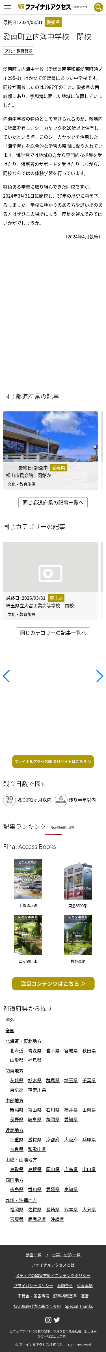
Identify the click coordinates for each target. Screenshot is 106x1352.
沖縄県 (57, 1219)
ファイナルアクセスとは (53, 1265)
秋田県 (89, 1050)
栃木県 (35, 1080)
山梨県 (89, 1109)
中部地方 (14, 1100)
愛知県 (71, 1119)
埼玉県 (71, 1080)
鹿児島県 (37, 1219)
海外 (9, 1019)
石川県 (53, 1109)
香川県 (35, 1189)
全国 (9, 1030)
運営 (85, 1295)
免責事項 (85, 1285)
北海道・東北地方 (23, 1040)
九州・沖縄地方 (21, 1200)
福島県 (35, 1059)
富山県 (35, 1109)
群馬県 (53, 1080)
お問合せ (65, 1285)
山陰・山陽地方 (21, 1159)
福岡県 (16, 1209)
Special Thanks (79, 1306)
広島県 (71, 1169)
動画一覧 (34, 1254)
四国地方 (14, 1179)
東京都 (16, 1089)
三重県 (16, 1139)
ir (47, 1254)
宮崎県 (16, 1219)
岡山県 (53, 1169)
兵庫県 (89, 1139)
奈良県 (16, 1149)
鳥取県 (16, 1169)
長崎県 (53, 1209)
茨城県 (16, 1080)
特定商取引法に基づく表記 (37, 1306)
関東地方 (14, 1070)
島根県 (35, 1169)
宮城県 (71, 1050)
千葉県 (89, 1080)
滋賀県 (35, 1139)
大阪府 (71, 1139)
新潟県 (16, 1109)
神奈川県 (37, 1089)
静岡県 (53, 1119)
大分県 (89, 1209)
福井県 (71, 1109)
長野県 (16, 1119)
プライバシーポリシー (33, 1285)
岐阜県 (35, 1119)
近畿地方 (14, 1130)
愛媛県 (53, 1189)
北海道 (16, 1050)
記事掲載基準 (65, 1295)
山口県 (89, 1169)
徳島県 (16, 1189)
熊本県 (71, 1209)
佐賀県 (35, 1209)
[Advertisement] (53, 698)
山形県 (16, 1059)
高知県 (71, 1189)
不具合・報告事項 (33, 1295)
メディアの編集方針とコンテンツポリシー (53, 1275)
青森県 (35, 1050)
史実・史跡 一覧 (66, 1254)
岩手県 (53, 1050)
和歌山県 (37, 1149)
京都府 (53, 1139)
